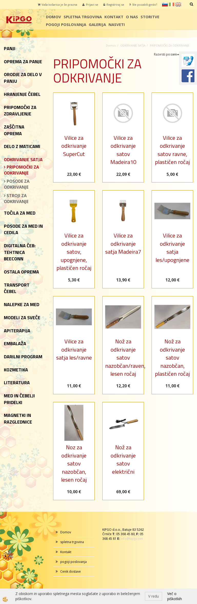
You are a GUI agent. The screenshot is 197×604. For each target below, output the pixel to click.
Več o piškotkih (174, 596)
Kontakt (113, 16)
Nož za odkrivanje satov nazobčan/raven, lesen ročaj (123, 357)
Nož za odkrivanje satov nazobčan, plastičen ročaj (172, 357)
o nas (132, 16)
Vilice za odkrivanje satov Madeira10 (123, 149)
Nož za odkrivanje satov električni (123, 459)
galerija (97, 24)
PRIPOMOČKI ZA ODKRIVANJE (21, 170)
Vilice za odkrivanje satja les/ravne (74, 349)
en (178, 4)
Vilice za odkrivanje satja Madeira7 (123, 243)
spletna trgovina (83, 16)
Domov (53, 16)
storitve (150, 16)
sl (165, 4)
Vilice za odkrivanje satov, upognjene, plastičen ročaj (73, 251)
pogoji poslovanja (66, 24)
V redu (153, 596)
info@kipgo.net (132, 538)
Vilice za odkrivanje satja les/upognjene (172, 247)
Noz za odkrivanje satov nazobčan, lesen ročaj (74, 463)
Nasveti (117, 24)
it (171, 4)
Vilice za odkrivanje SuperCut (73, 145)
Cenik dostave (70, 571)
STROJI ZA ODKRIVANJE (16, 198)
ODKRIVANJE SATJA (132, 45)
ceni (175, 54)
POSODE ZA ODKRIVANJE (16, 184)
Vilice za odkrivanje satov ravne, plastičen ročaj (172, 149)
